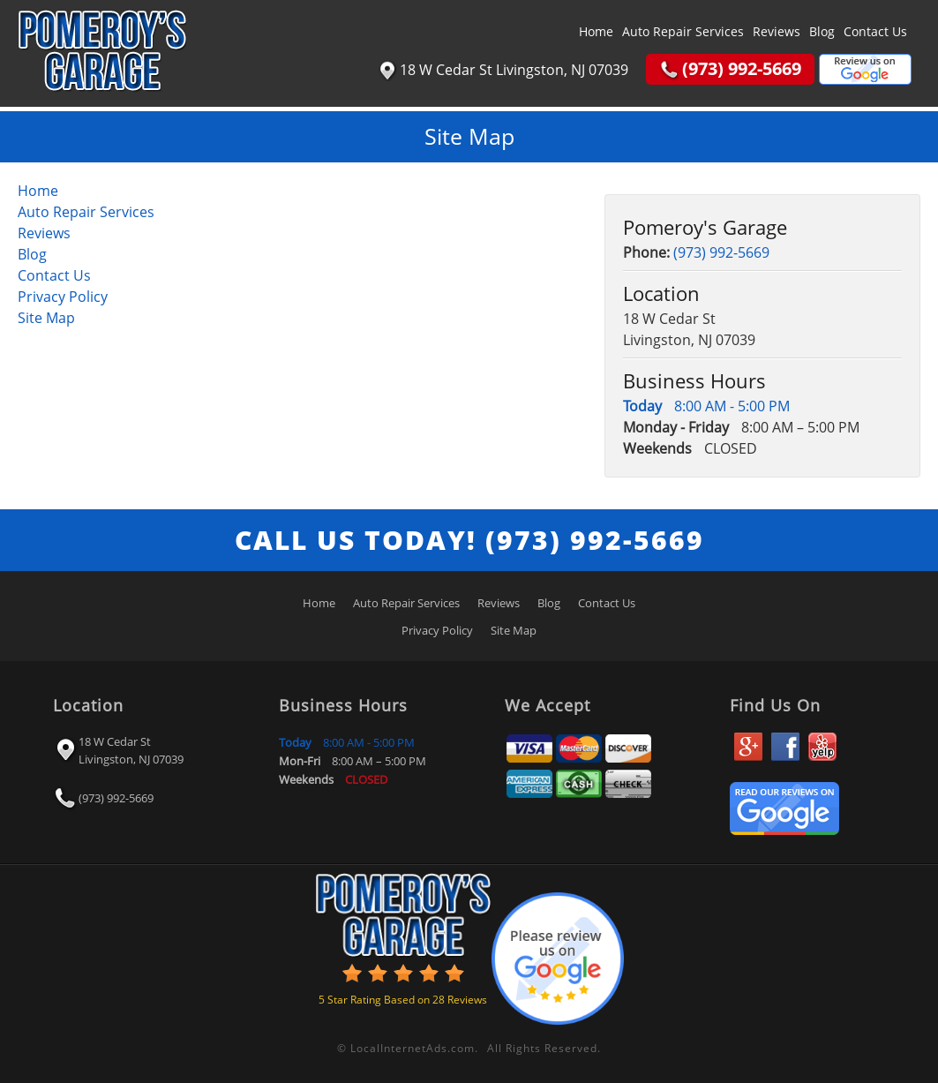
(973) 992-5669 (721, 252)
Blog (822, 31)
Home (596, 31)
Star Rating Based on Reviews (403, 999)
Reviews (776, 31)
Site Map (46, 317)
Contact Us (875, 31)
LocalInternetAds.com (412, 1048)
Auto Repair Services (683, 31)
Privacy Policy (63, 296)
